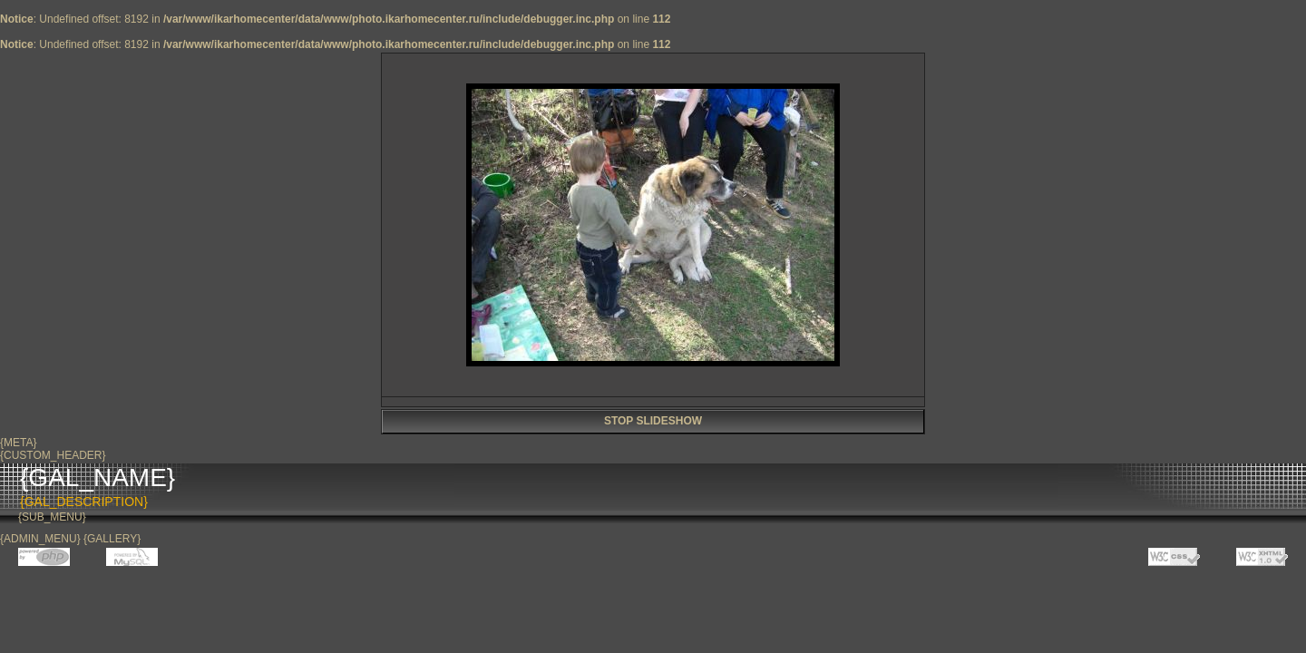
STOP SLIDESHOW (653, 420)
